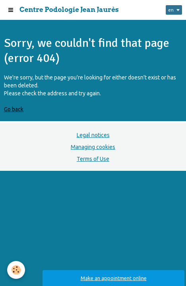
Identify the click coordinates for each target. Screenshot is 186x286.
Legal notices (93, 135)
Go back (13, 109)
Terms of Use (93, 159)
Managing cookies (93, 147)
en (171, 9)
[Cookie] (16, 270)
